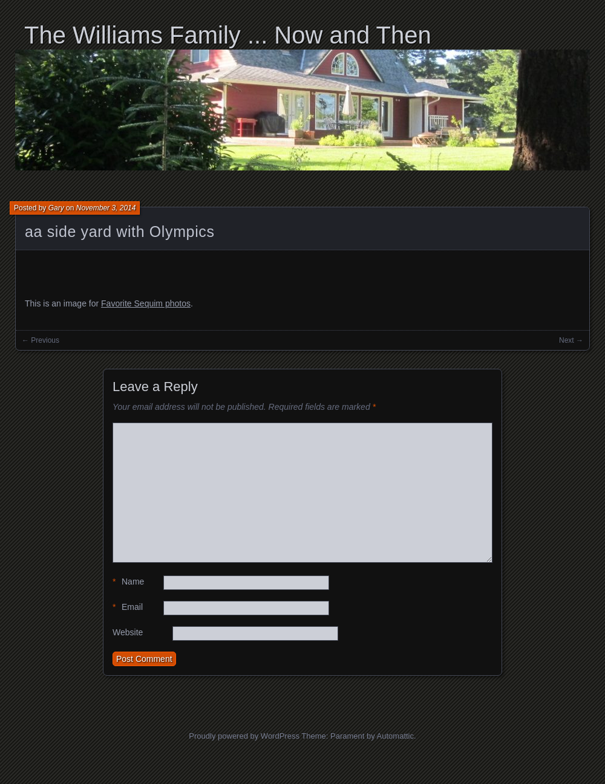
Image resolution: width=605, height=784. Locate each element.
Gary (56, 208)
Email (128, 607)
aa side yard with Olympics (120, 231)
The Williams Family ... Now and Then (227, 35)
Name (128, 581)
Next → (571, 340)
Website (128, 632)
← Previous (40, 340)
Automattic (395, 735)
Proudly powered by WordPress (244, 735)
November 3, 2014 (106, 208)
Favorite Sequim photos (146, 303)
